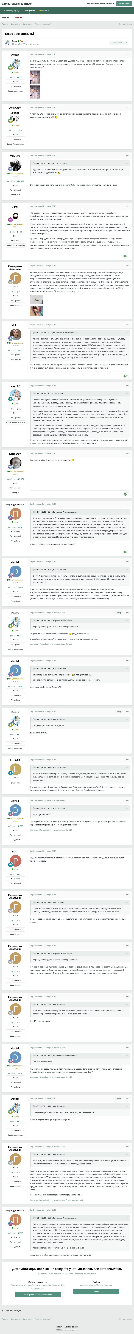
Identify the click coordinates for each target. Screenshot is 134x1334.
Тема (59, 1327)
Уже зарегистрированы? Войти (100, 4)
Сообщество (29, 11)
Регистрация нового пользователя (38, 1294)
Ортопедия (34, 44)
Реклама (45, 10)
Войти (96, 1292)
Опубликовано (43, 54)
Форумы (5, 17)
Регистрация (124, 3)
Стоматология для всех (17, 3)
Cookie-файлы (71, 1327)
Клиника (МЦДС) (11, 10)
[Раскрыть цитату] (34, 163)
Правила (18, 17)
